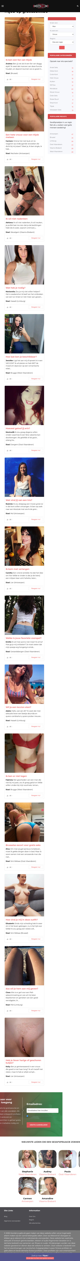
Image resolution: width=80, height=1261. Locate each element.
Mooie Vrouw (62, 92)
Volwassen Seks (62, 110)
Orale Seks (62, 96)
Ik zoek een (54, 31)
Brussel (62, 137)
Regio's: (52, 39)
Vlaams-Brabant (62, 148)
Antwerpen (62, 134)
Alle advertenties (34, 1223)
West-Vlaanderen (62, 152)
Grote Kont (62, 75)
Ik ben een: (54, 23)
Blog (5, 1216)
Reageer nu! (35, 79)
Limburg (62, 141)
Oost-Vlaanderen (62, 144)
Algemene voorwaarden (12, 1221)
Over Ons (32, 1216)
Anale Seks (62, 68)
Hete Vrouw (62, 78)
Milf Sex (62, 85)
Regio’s (31, 1220)
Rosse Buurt (62, 99)
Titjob (62, 106)
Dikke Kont (62, 71)
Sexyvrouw (62, 103)
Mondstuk (62, 89)
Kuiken (62, 82)
